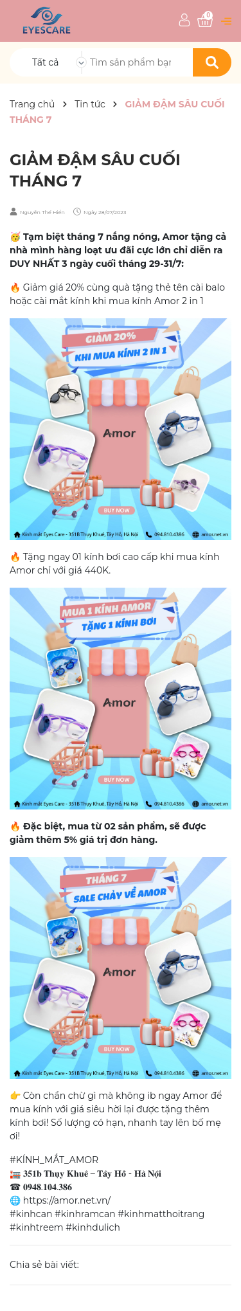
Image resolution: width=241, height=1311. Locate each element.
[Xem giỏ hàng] (205, 21)
